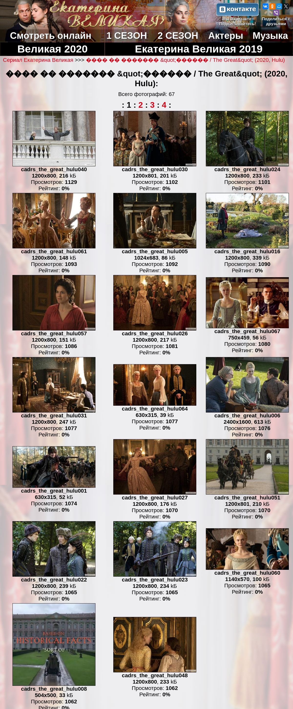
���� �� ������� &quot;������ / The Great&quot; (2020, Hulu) (185, 60)
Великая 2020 (52, 49)
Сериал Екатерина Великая (39, 60)
